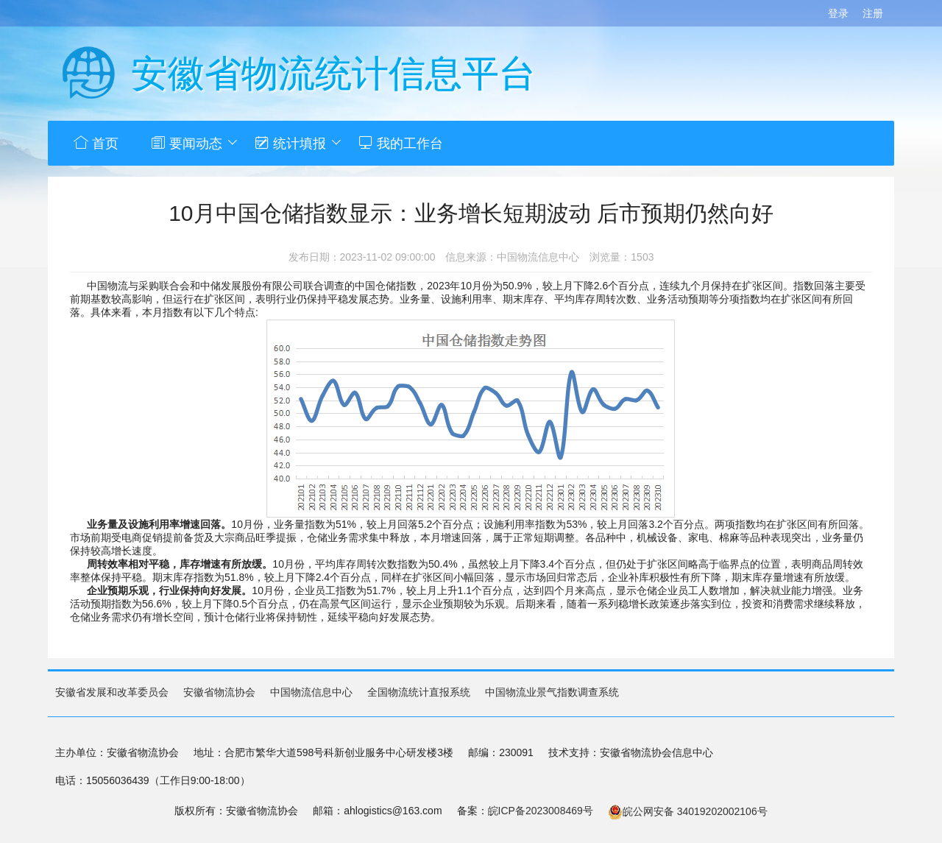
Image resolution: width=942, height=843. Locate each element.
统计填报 (314, 143)
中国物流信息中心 (311, 691)
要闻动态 (203, 143)
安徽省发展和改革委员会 (112, 691)
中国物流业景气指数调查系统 (552, 691)
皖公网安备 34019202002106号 (688, 810)
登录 (838, 13)
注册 (873, 13)
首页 (98, 143)
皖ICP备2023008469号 (540, 810)
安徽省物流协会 (219, 691)
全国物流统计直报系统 (418, 691)
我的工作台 (425, 143)
